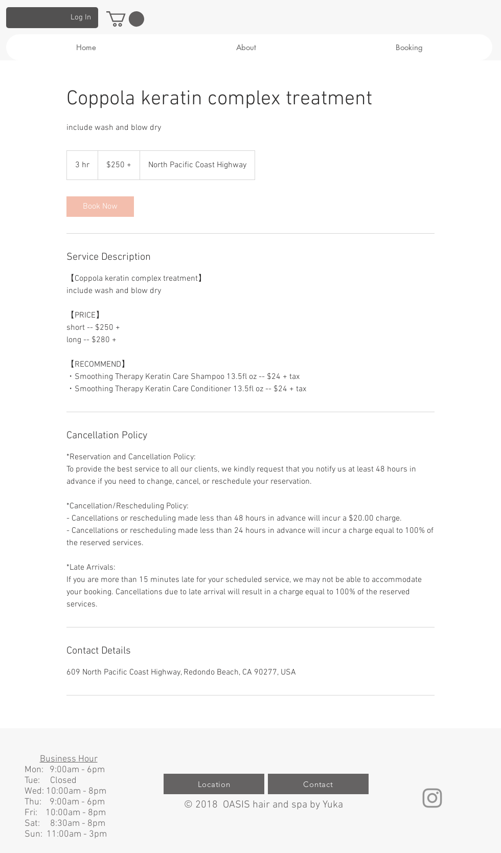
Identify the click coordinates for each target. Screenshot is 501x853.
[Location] (214, 784)
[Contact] (318, 784)
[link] (100, 206)
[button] (125, 19)
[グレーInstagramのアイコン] (432, 798)
